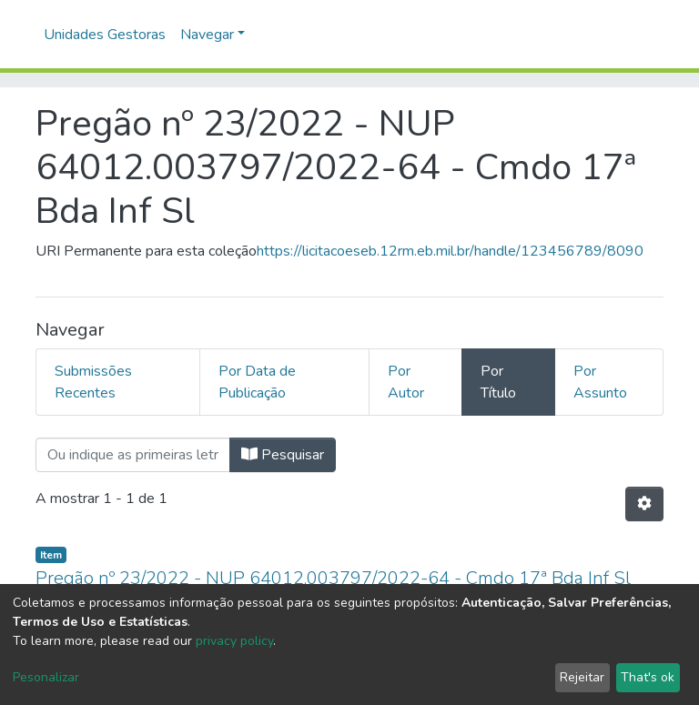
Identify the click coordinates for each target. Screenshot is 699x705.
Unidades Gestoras (105, 35)
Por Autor (406, 382)
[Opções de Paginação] (644, 504)
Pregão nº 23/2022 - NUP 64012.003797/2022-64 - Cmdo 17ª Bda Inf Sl (333, 578)
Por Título (498, 382)
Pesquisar (282, 455)
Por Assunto (600, 382)
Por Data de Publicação (257, 382)
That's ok (647, 677)
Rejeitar (582, 677)
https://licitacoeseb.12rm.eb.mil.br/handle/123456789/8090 (450, 251)
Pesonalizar (46, 677)
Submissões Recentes (93, 382)
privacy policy (234, 641)
